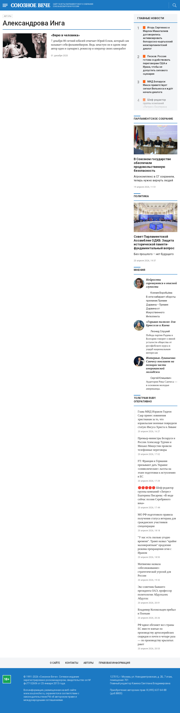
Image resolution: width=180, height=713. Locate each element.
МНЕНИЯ (139, 270)
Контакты (71, 662)
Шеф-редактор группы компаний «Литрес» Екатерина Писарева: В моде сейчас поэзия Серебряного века (158, 106)
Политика (141, 196)
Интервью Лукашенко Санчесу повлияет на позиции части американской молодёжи (161, 365)
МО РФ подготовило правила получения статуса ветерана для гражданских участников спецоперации (157, 520)
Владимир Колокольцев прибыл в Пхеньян (157, 611)
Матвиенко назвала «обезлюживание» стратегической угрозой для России (154, 570)
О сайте (55, 662)
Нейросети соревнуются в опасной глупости (161, 283)
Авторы (7, 16)
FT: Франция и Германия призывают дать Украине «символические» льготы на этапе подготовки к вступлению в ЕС (157, 469)
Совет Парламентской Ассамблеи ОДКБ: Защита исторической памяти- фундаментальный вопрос (154, 242)
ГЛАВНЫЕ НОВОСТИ (150, 18)
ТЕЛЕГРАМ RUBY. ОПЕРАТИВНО (145, 399)
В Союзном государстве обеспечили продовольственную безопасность (152, 164)
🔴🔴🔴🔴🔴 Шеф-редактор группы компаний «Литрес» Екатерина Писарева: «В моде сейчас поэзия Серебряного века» (156, 495)
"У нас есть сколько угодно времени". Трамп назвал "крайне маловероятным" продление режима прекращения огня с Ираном (157, 545)
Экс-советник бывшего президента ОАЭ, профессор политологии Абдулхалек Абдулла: (155, 592)
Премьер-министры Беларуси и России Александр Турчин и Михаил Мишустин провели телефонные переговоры (156, 444)
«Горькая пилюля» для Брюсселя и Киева (161, 323)
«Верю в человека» (65, 35)
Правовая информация (114, 662)
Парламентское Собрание (153, 118)
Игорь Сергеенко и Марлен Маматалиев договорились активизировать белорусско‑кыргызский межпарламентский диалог (158, 38)
